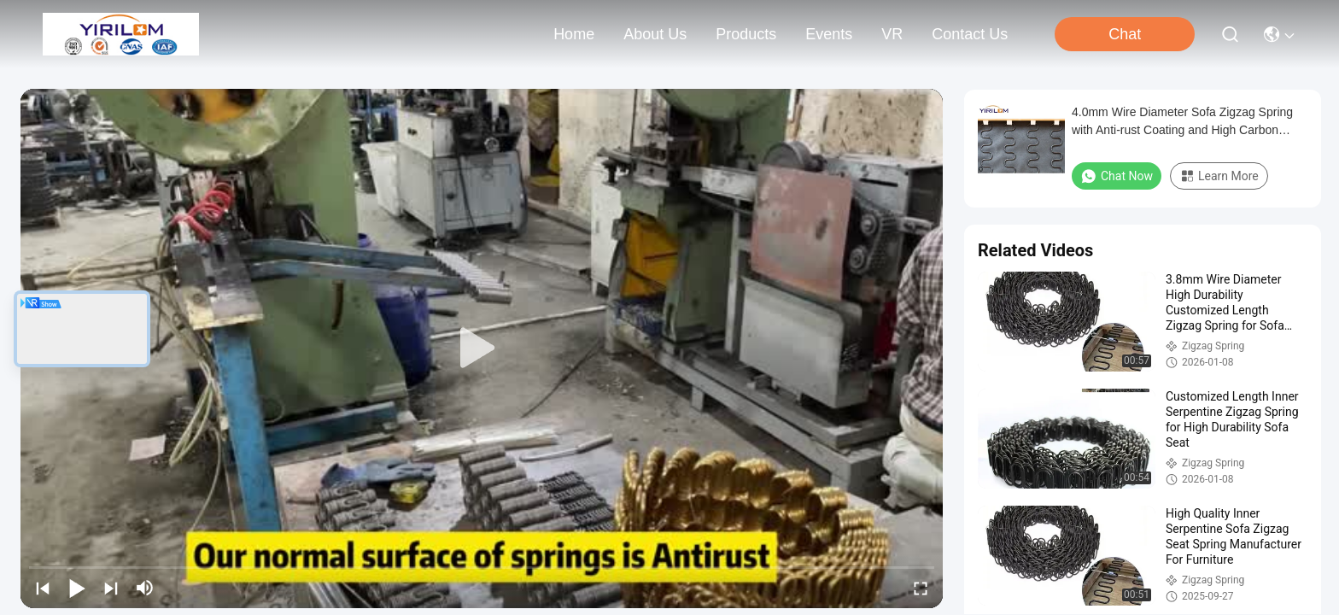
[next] (111, 587)
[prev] (43, 587)
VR (892, 34)
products (746, 34)
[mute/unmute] (145, 587)
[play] (481, 348)
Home (573, 34)
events (828, 34)
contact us (970, 34)
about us (655, 34)
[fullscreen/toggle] (920, 587)
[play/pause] (77, 587)
